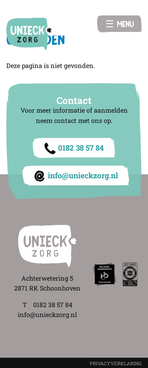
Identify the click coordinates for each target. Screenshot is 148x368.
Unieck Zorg (29, 33)
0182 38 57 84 (81, 148)
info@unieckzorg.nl (83, 175)
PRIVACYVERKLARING (116, 363)
